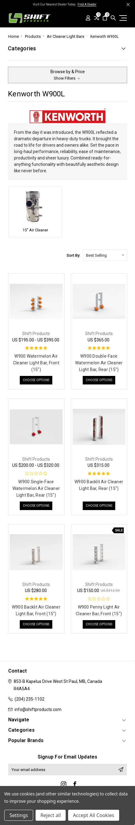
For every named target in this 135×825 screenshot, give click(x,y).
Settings (18, 815)
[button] (67, 75)
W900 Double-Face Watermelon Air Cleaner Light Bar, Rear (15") (99, 363)
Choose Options (36, 380)
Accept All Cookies (93, 815)
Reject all (50, 815)
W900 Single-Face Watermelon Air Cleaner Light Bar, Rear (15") (36, 488)
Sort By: (73, 255)
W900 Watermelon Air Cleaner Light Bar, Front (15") (36, 363)
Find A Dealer (87, 4)
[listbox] (105, 255)
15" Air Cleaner (35, 230)
